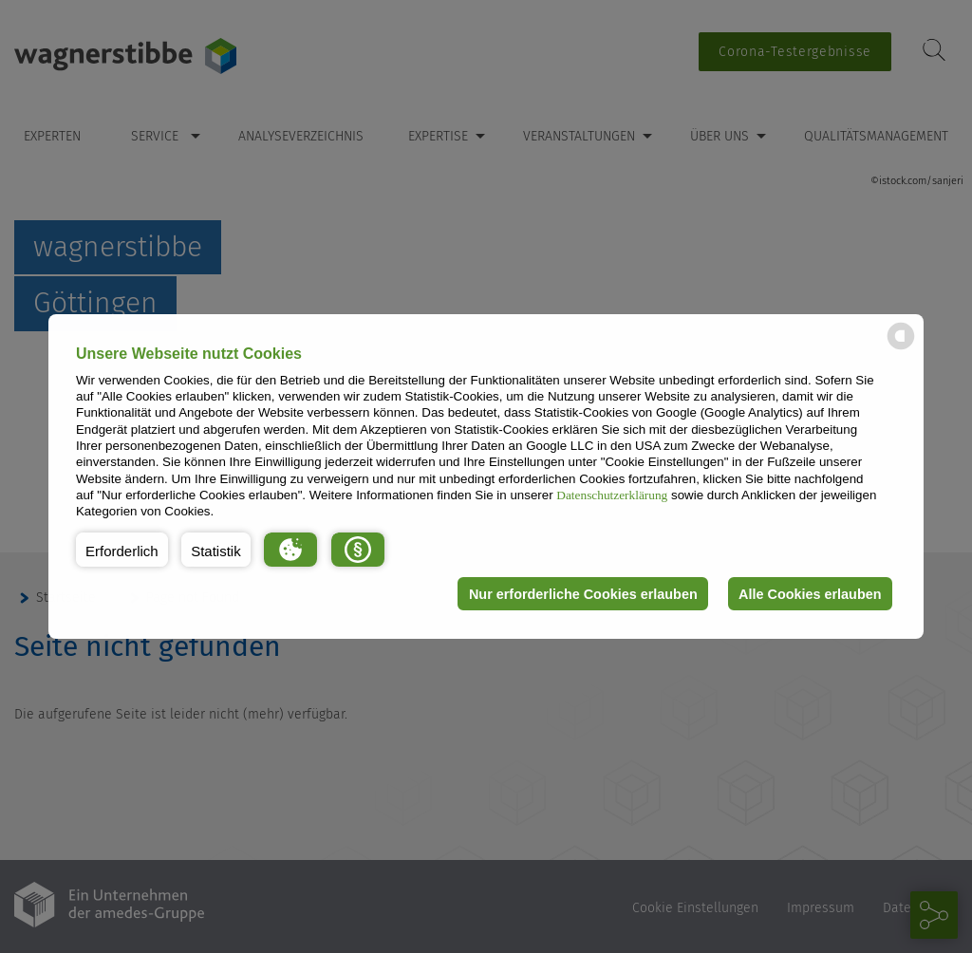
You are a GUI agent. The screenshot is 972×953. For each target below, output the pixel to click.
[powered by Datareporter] (901, 348)
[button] (122, 550)
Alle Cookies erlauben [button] (809, 594)
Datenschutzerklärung (611, 495)
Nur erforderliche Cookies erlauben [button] (583, 594)
